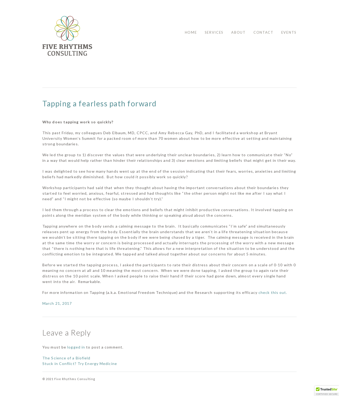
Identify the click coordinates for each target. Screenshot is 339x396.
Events (289, 32)
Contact (263, 32)
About (238, 32)
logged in (76, 347)
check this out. (273, 292)
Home (191, 32)
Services (214, 32)
